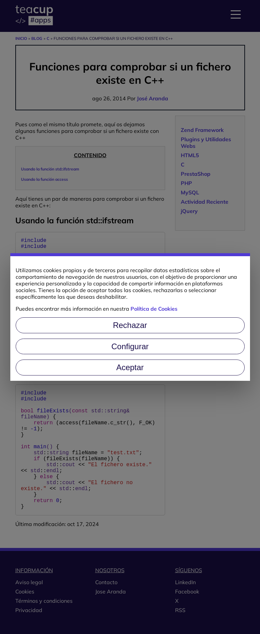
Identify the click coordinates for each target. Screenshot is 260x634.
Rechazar (130, 325)
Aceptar (130, 367)
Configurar (129, 346)
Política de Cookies (153, 308)
